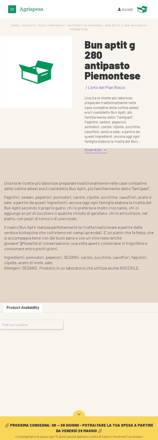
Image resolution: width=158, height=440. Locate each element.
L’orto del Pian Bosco (106, 87)
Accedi (125, 9)
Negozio (28, 25)
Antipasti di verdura (85, 25)
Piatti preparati (51, 25)
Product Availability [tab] (23, 307)
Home (15, 25)
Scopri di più (96, 150)
